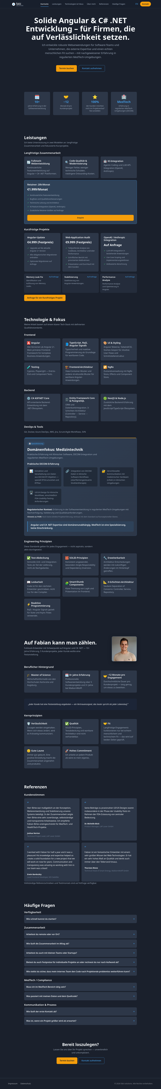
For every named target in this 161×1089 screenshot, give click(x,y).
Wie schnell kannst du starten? (41, 921)
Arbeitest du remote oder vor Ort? (43, 937)
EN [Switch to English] (136, 4)
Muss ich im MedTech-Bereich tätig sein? (46, 989)
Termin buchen (66, 68)
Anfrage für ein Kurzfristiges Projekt (45, 300)
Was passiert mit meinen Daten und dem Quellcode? (51, 999)
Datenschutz (26, 1083)
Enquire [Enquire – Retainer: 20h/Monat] (80, 220)
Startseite (45, 4)
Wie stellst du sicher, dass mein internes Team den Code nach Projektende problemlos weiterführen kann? (78, 974)
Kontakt (145, 4)
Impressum (12, 1083)
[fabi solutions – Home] (20, 4)
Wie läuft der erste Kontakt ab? (41, 1014)
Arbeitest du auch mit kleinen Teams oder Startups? (51, 955)
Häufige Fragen (118, 4)
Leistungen (57, 4)
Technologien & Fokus (74, 4)
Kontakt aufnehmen (92, 68)
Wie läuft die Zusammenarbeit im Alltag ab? (47, 946)
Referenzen (104, 4)
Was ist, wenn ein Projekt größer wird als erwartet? (51, 1023)
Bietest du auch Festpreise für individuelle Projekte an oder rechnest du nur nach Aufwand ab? (72, 965)
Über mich (91, 4)
